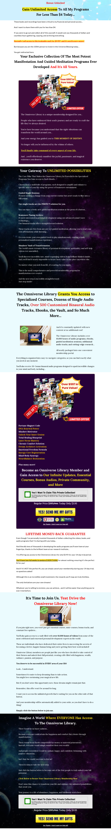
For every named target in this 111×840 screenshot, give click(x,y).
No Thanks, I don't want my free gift (55, 524)
